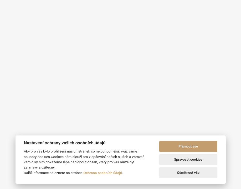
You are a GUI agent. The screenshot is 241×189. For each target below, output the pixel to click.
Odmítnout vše (188, 173)
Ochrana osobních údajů (102, 173)
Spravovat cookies (188, 159)
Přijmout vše (188, 146)
